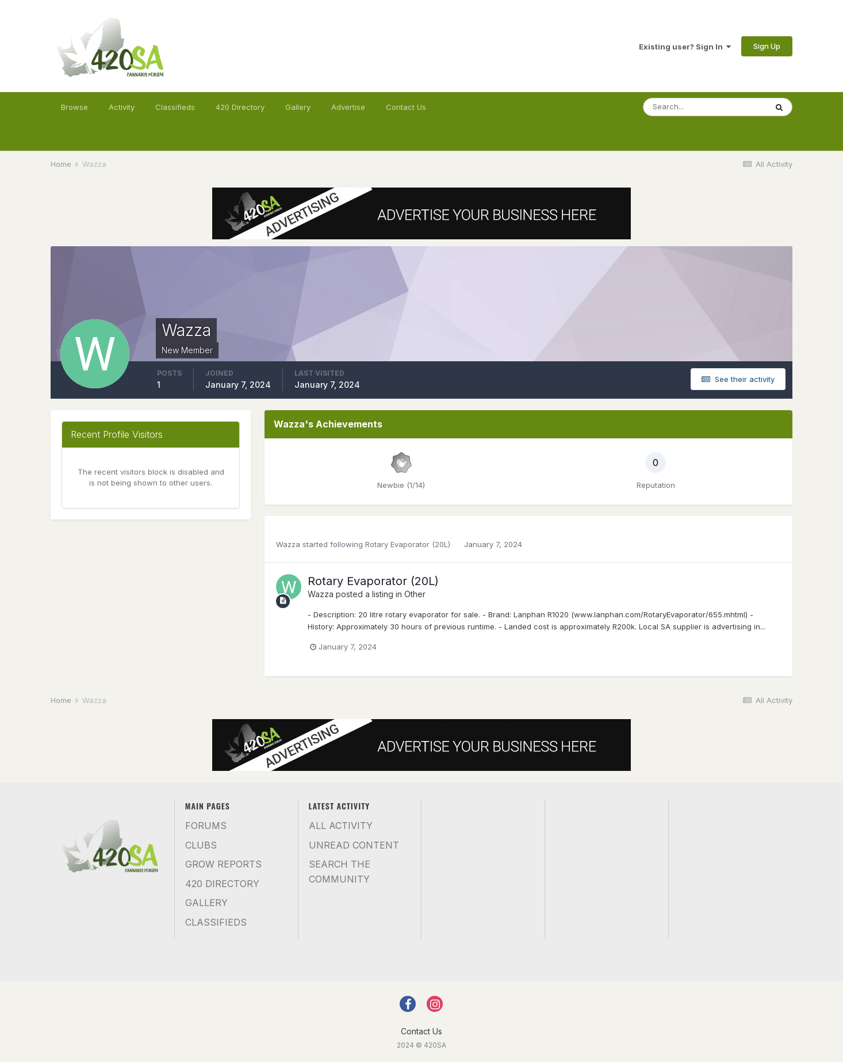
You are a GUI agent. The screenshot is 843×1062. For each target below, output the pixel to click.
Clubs (201, 845)
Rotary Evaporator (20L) (409, 544)
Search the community (339, 871)
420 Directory (240, 107)
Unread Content (354, 845)
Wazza (288, 544)
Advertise (348, 107)
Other (415, 594)
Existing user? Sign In (685, 46)
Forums (206, 825)
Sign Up (766, 46)
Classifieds (175, 107)
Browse (74, 107)
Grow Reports (223, 864)
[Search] (705, 107)
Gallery (298, 107)
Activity (122, 107)
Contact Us (406, 107)
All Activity (341, 825)
